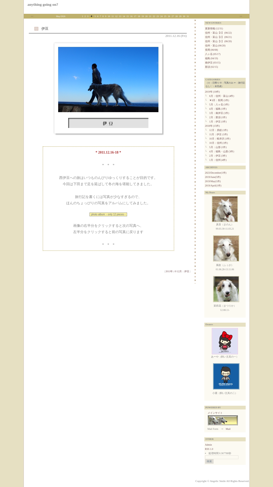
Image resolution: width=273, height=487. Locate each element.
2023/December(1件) (216, 172)
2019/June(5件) (213, 177)
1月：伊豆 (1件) (218, 121)
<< (32, 16)
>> (241, 16)
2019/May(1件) (213, 181)
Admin (208, 444)
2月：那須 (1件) (218, 117)
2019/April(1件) (213, 185)
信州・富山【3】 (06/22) (218, 32)
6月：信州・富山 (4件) (221, 96)
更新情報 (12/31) (214, 28)
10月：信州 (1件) (218, 143)
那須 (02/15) (211, 66)
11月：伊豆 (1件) (218, 134)
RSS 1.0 (209, 449)
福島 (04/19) (211, 58)
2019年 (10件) (212, 91)
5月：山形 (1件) (218, 147)
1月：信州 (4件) (218, 160)
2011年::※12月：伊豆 (177, 271)
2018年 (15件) (212, 125)
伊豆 (44, 29)
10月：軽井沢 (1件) (219, 138)
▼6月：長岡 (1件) (219, 100)
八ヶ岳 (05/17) (213, 54)
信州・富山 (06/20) (215, 45)
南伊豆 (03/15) (213, 62)
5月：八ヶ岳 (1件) (219, 104)
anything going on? (43, 5)
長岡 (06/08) (211, 49)
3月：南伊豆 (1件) (219, 113)
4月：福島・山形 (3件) (221, 151)
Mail (228, 429)
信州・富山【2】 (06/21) (218, 37)
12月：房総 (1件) (218, 130)
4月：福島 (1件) (218, 108)
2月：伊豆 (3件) (218, 155)
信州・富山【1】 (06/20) (218, 41)
